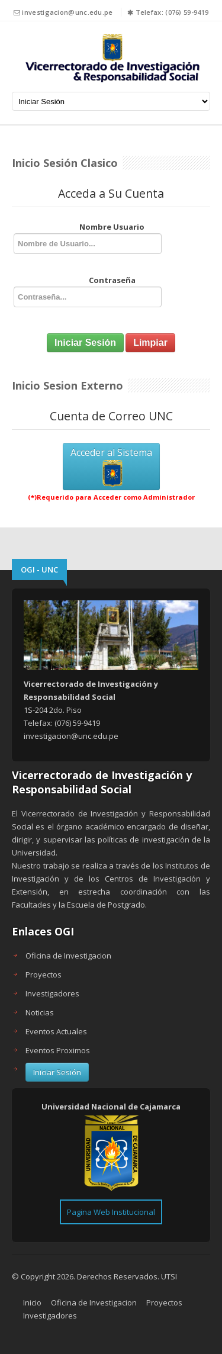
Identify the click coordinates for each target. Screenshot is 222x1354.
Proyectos (43, 974)
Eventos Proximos (57, 1050)
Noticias (39, 1012)
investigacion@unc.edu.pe (67, 12)
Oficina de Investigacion (68, 955)
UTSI (169, 1276)
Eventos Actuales (56, 1031)
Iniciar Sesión (57, 1072)
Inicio (32, 1302)
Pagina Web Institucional (111, 1212)
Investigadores (52, 993)
